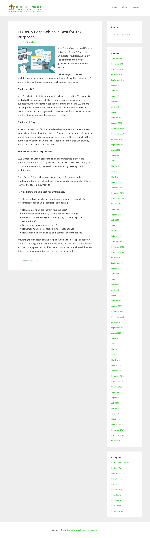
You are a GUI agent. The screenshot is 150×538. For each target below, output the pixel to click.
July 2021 (115, 338)
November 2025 (117, 69)
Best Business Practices (120, 462)
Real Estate (116, 500)
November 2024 (117, 134)
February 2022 (116, 300)
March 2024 (115, 177)
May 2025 (115, 101)
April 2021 (115, 354)
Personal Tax (116, 489)
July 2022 (115, 274)
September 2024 (117, 144)
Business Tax (32, 261)
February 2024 (116, 182)
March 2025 (115, 112)
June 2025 (115, 96)
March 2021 (115, 360)
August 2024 (116, 150)
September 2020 (117, 392)
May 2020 (115, 408)
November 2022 (117, 252)
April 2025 (115, 107)
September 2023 (117, 209)
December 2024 (117, 128)
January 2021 (116, 370)
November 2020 (117, 381)
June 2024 (115, 161)
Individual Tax (116, 479)
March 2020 (115, 419)
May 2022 (115, 284)
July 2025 (115, 91)
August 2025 (116, 85)
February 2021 (116, 365)
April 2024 (115, 171)
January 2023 (116, 241)
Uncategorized (117, 511)
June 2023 (115, 225)
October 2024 (116, 139)
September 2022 (117, 263)
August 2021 (116, 333)
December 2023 (117, 193)
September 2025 (117, 80)
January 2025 (116, 123)
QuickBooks (116, 495)
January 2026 (116, 58)
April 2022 (115, 290)
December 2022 (117, 247)
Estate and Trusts (118, 473)
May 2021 (115, 349)
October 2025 (116, 74)
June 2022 (115, 279)
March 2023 (115, 231)
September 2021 (117, 327)
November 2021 (117, 317)
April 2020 (115, 414)
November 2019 (117, 435)
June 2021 (115, 344)
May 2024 (115, 166)
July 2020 (115, 403)
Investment (116, 484)
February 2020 (116, 424)
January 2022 (116, 306)
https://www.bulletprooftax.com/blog (82, 530)
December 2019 (117, 430)
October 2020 (116, 387)
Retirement (116, 506)
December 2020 (117, 376)
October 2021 (116, 322)
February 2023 (116, 236)
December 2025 (117, 64)
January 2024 (116, 187)
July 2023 (115, 220)
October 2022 (116, 257)
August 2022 (116, 268)
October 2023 (116, 204)
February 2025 (116, 117)
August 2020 (116, 397)
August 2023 (116, 214)
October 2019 (116, 440)
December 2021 (117, 311)
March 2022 (115, 295)
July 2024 (115, 155)
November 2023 (117, 198)
